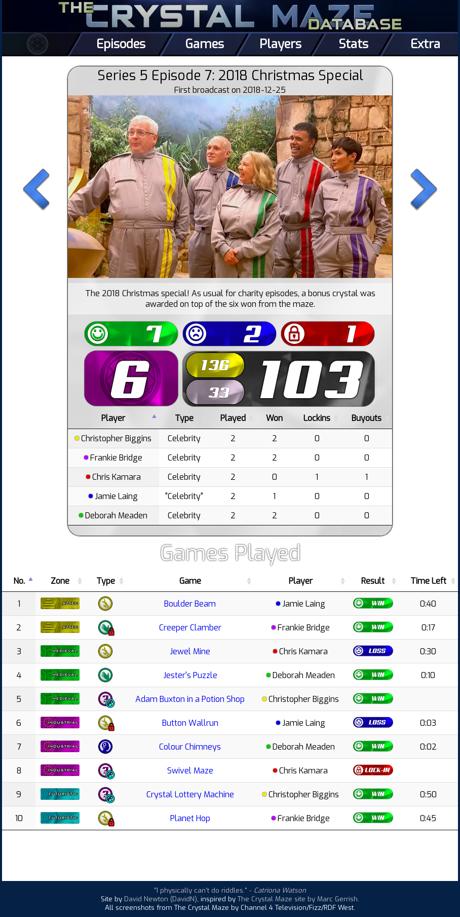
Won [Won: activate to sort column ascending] (274, 418)
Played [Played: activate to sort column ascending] (233, 418)
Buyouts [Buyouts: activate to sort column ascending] (366, 418)
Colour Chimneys (190, 747)
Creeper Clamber (190, 627)
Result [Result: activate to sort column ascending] (373, 581)
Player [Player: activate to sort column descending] (113, 418)
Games (204, 44)
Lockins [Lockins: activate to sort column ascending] (316, 418)
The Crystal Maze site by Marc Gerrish (298, 899)
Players (280, 44)
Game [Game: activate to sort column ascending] (190, 581)
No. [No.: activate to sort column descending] (19, 581)
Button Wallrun (190, 723)
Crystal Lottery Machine (190, 794)
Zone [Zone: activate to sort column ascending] (60, 581)
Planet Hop (190, 818)
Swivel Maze (190, 770)
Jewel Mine (190, 651)
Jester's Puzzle (190, 675)
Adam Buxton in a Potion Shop (190, 699)
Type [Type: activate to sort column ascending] (184, 418)
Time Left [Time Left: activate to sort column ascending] (428, 581)
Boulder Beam (190, 603)
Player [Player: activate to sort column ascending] (301, 581)
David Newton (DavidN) (160, 899)
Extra (425, 44)
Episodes (120, 44)
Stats (353, 44)
